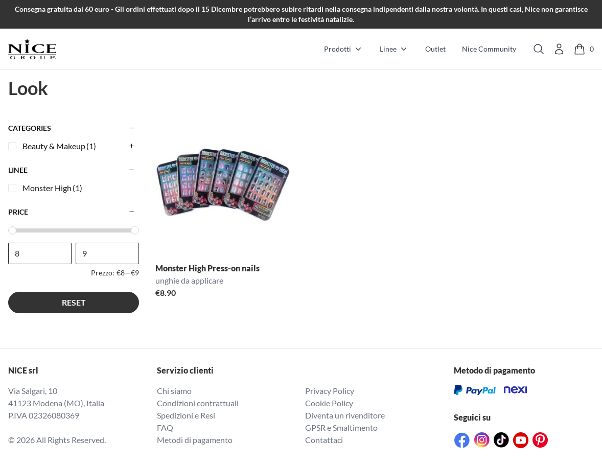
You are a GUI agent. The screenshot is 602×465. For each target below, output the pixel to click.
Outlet (435, 48)
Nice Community (489, 48)
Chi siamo (174, 391)
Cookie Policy (329, 403)
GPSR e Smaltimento (341, 427)
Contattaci (324, 440)
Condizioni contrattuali (198, 403)
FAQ (165, 427)
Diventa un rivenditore (345, 415)
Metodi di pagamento (195, 440)
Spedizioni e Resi (186, 415)
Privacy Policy (329, 391)
